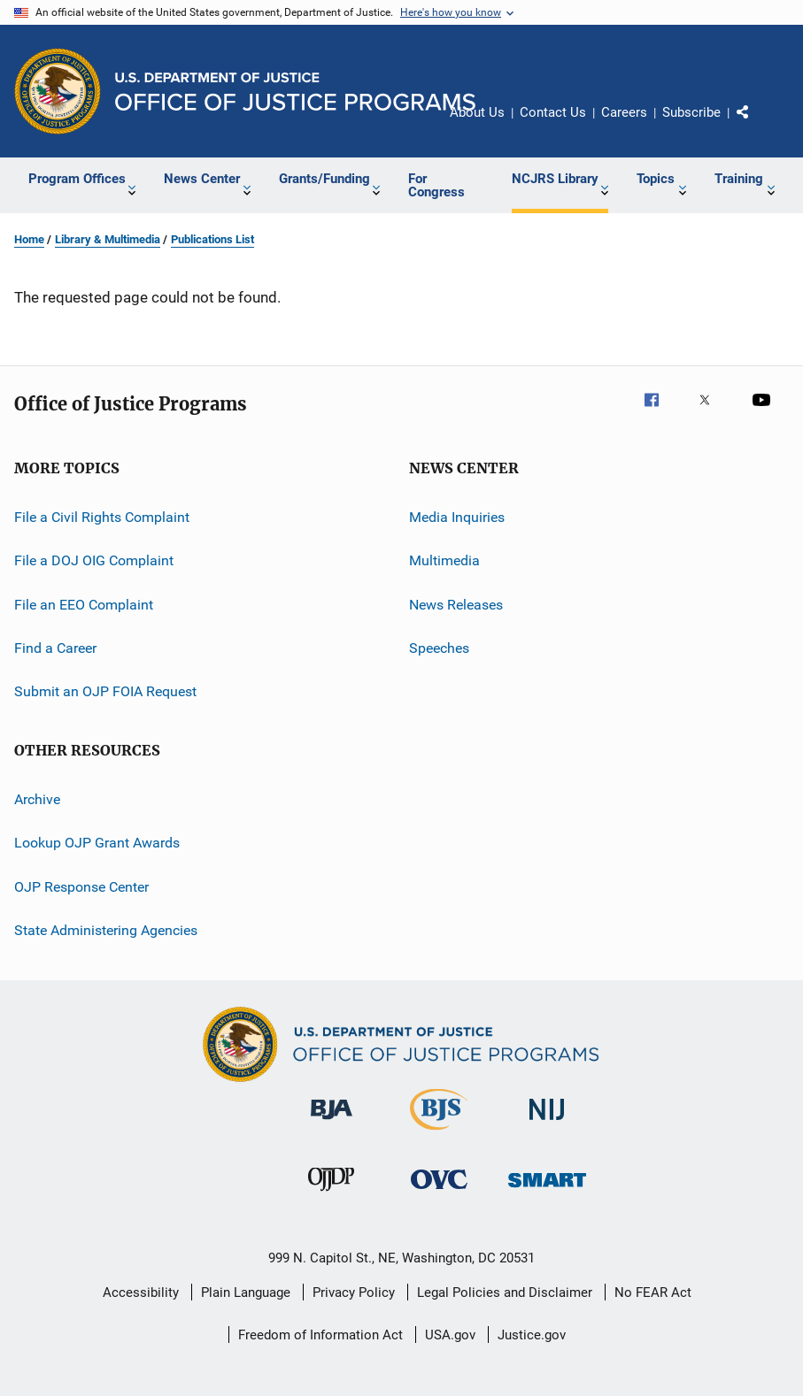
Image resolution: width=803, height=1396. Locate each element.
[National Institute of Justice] (547, 1123)
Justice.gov (532, 1335)
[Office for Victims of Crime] (439, 1192)
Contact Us (553, 112)
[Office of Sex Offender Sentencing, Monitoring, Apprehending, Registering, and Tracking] (547, 1190)
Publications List (212, 239)
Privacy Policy (354, 1292)
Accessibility (141, 1292)
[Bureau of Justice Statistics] (438, 1133)
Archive (37, 799)
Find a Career (55, 648)
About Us (477, 112)
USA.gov (450, 1335)
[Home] (295, 92)
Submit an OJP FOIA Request (105, 691)
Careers (624, 112)
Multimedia (444, 560)
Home (29, 239)
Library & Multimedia (107, 239)
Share (757, 125)
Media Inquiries (457, 517)
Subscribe (691, 112)
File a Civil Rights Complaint (101, 517)
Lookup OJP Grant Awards (97, 842)
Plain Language (245, 1292)
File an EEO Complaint (83, 604)
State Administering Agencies (105, 930)
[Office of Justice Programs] (57, 91)
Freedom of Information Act (320, 1335)
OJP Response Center (81, 886)
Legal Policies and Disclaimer (504, 1292)
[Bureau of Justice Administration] (331, 1122)
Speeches (439, 648)
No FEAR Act (652, 1292)
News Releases (456, 604)
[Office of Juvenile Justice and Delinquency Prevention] (331, 1194)
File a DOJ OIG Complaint (94, 560)
